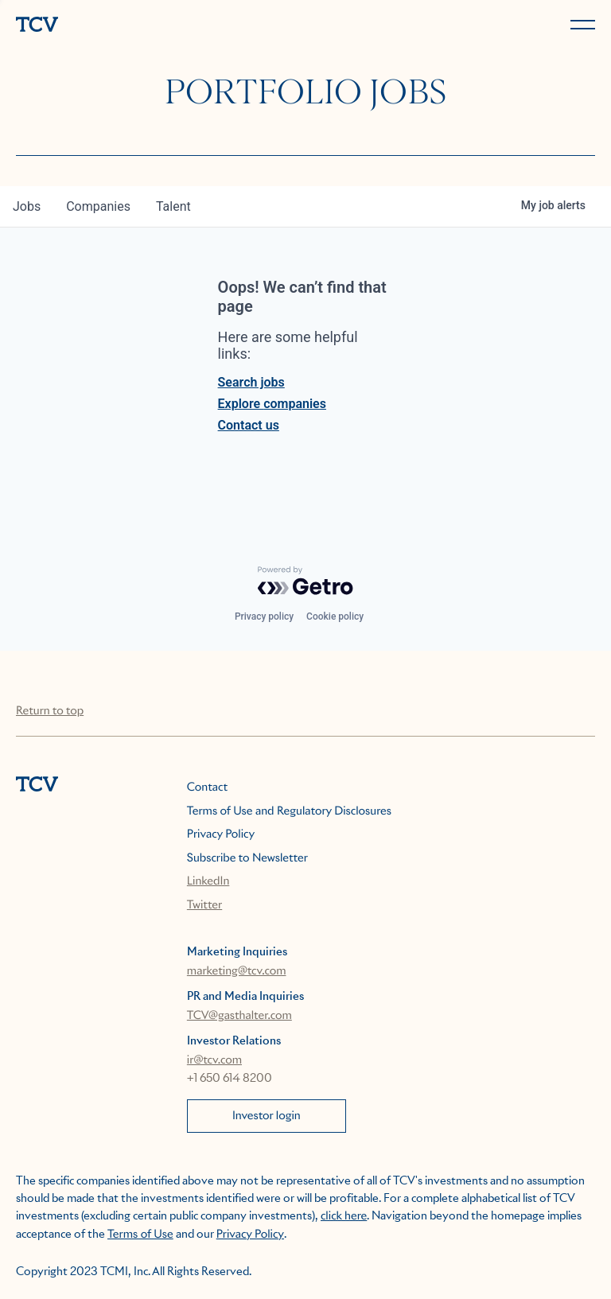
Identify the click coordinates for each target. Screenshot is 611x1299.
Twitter (204, 905)
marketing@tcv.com (236, 971)
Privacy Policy (221, 834)
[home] (157, 26)
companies (98, 206)
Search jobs (251, 382)
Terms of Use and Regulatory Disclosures (289, 811)
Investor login (266, 1116)
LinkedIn (208, 881)
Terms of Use (140, 1234)
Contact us (248, 425)
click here (344, 1216)
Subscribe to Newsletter (247, 858)
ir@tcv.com (214, 1060)
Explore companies (272, 403)
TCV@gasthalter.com (239, 1016)
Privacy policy (264, 616)
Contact (207, 787)
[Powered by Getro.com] (305, 580)
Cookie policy (335, 616)
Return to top (50, 711)
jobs (27, 206)
